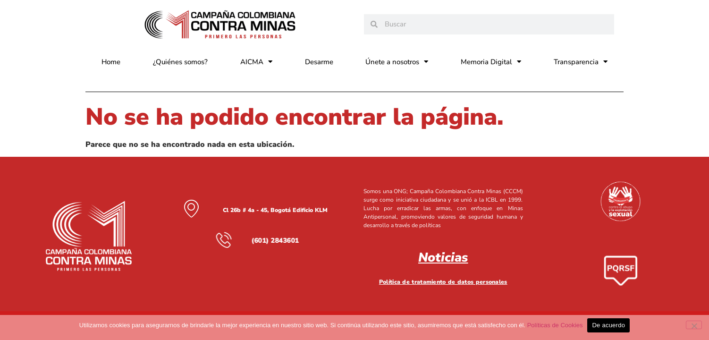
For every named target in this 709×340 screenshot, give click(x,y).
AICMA (256, 61)
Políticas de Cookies (555, 325)
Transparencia (581, 61)
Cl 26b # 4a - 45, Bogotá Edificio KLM (274, 210)
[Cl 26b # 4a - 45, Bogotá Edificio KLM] (191, 208)
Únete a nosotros (396, 61)
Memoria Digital (491, 61)
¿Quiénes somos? (180, 62)
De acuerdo (608, 325)
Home (110, 62)
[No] (694, 325)
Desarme (319, 62)
